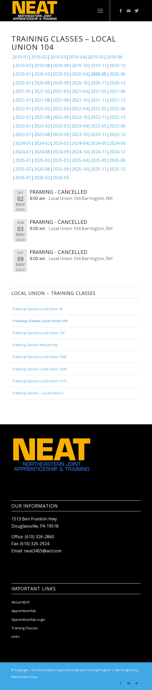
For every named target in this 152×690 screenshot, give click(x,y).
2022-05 (99, 109)
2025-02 (42, 160)
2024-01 (23, 143)
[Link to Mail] (129, 11)
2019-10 (80, 65)
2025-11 (99, 169)
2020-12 (117, 83)
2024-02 (42, 143)
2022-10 (80, 117)
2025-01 (23, 160)
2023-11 (99, 134)
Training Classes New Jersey (35, 344)
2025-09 (61, 169)
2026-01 (23, 177)
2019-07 (23, 65)
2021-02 (42, 91)
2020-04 (80, 74)
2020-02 (42, 74)
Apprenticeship (23, 610)
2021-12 (117, 100)
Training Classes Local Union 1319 (39, 381)
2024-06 (117, 143)
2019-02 (39, 57)
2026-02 (42, 177)
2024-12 (117, 152)
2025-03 (61, 160)
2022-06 (117, 109)
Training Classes (24, 628)
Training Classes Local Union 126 (38, 332)
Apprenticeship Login (28, 619)
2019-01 (20, 57)
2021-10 (80, 100)
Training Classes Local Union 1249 (39, 369)
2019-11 (99, 65)
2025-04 (80, 160)
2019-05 (96, 57)
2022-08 (42, 117)
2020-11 (99, 83)
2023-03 (61, 126)
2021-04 (80, 91)
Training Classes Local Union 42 (37, 308)
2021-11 (99, 100)
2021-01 (23, 91)
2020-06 (117, 74)
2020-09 (61, 83)
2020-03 (61, 74)
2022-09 (61, 117)
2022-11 (99, 117)
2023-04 (80, 126)
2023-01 (23, 126)
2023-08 (42, 134)
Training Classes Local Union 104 (39, 320)
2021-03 (61, 91)
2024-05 (99, 143)
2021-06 (117, 91)
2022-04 (80, 109)
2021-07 (23, 100)
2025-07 (23, 169)
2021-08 (42, 100)
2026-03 (61, 177)
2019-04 (77, 57)
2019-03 (58, 57)
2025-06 (117, 160)
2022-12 (117, 117)
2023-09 (61, 134)
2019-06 (115, 57)
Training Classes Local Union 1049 (39, 356)
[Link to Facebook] (121, 11)
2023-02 (42, 126)
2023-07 (23, 134)
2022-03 (61, 109)
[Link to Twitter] (137, 11)
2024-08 (42, 152)
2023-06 (117, 126)
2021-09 (61, 100)
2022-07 (23, 117)
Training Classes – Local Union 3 (38, 393)
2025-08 (42, 169)
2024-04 (80, 143)
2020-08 (42, 83)
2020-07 (23, 83)
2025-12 (117, 169)
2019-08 (42, 65)
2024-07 (23, 152)
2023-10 (80, 134)
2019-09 (61, 65)
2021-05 (99, 91)
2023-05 (99, 126)
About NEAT (20, 602)
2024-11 (99, 152)
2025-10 (80, 169)
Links (15, 636)
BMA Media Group (24, 677)
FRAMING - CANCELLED (58, 191)
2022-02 (42, 109)
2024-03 (61, 143)
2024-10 (80, 152)
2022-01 (23, 109)
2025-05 (99, 160)
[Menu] (100, 10)
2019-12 (117, 65)
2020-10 (80, 83)
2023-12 (117, 134)
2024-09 (61, 152)
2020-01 (23, 74)
